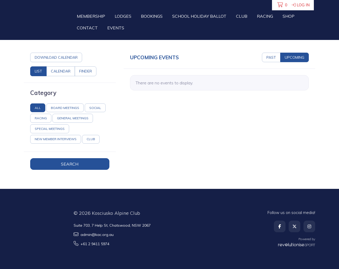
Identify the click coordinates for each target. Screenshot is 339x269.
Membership (91, 16)
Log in (301, 4)
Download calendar (56, 57)
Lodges (123, 16)
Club (241, 16)
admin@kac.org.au (94, 234)
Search (69, 164)
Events (115, 27)
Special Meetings (50, 129)
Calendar (60, 71)
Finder (85, 71)
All (38, 108)
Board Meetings (65, 108)
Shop (289, 16)
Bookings (152, 16)
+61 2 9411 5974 (91, 243)
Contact (87, 27)
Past (271, 57)
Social (95, 108)
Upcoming (294, 57)
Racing (265, 16)
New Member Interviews (56, 139)
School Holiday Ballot (199, 16)
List (38, 71)
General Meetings (72, 118)
